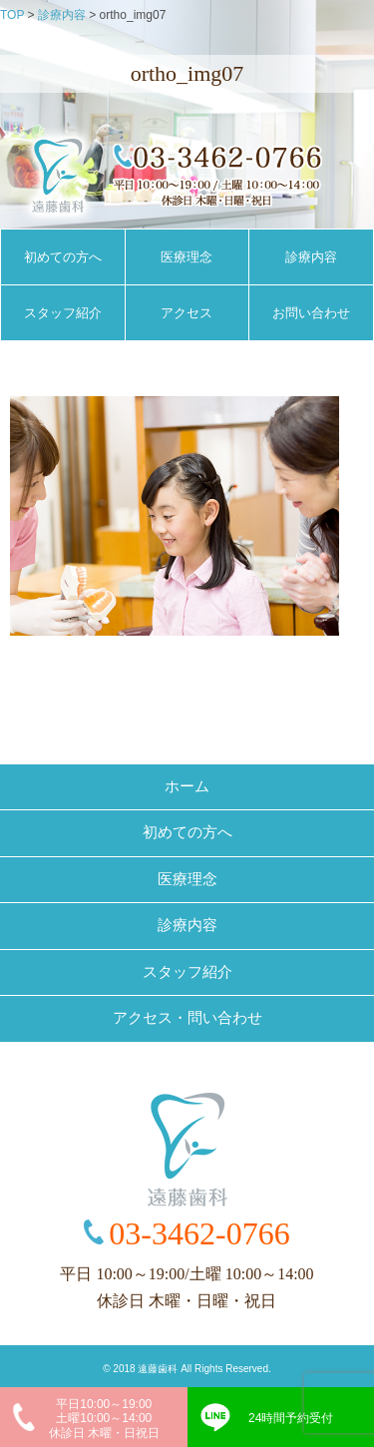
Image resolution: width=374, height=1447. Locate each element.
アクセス (186, 312)
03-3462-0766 (199, 1233)
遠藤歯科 (158, 1368)
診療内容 (311, 256)
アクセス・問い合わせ (187, 1018)
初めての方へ (63, 256)
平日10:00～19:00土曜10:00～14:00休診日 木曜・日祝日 (104, 1418)
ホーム (187, 786)
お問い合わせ (311, 312)
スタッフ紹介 (63, 312)
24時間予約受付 (290, 1418)
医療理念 (186, 256)
